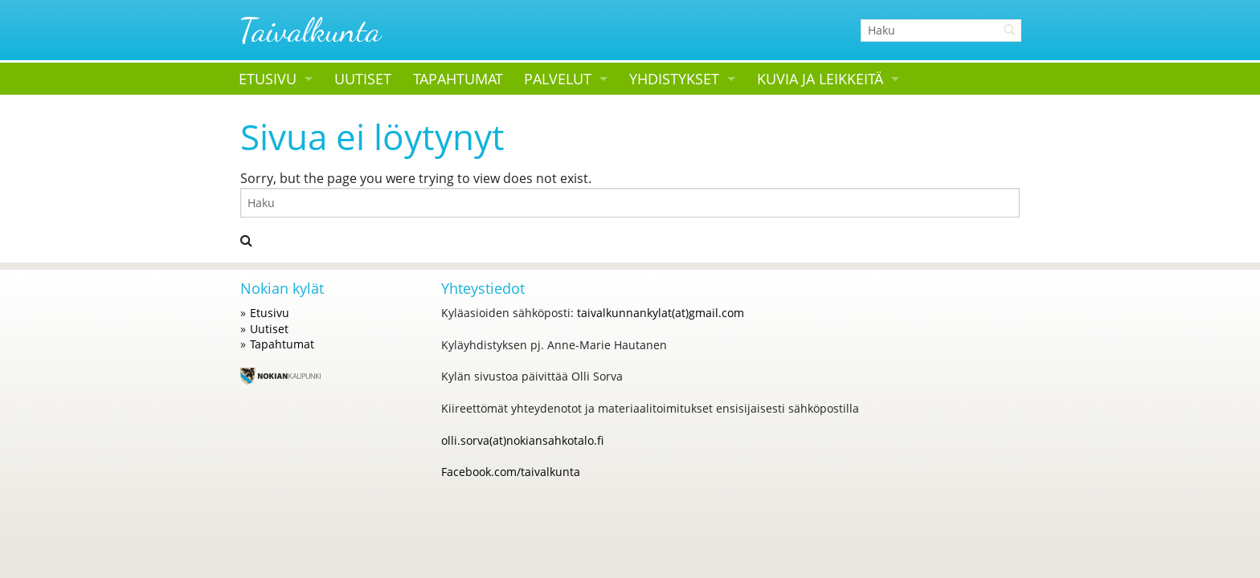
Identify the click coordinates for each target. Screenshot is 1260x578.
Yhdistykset (674, 78)
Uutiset (362, 78)
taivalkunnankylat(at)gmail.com (660, 312)
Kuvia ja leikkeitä (820, 78)
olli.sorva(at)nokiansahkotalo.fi (522, 440)
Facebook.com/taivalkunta (510, 471)
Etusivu (268, 78)
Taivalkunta (310, 30)
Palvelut (557, 78)
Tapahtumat (458, 78)
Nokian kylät (282, 288)
